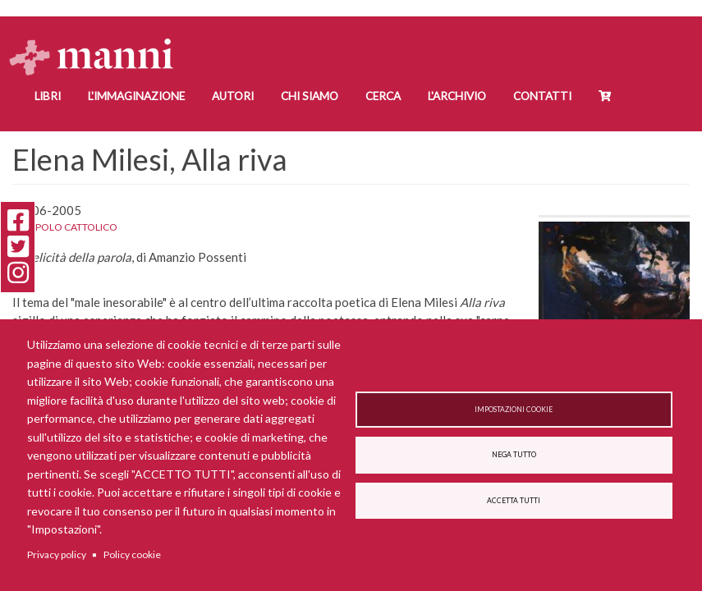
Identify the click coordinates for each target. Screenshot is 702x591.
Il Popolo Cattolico (64, 227)
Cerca (383, 96)
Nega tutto (514, 455)
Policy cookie (132, 554)
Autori (233, 96)
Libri (47, 96)
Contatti (542, 96)
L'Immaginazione (136, 96)
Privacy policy (56, 554)
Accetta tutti (513, 503)
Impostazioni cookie (514, 407)
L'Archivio (457, 96)
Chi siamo (309, 96)
